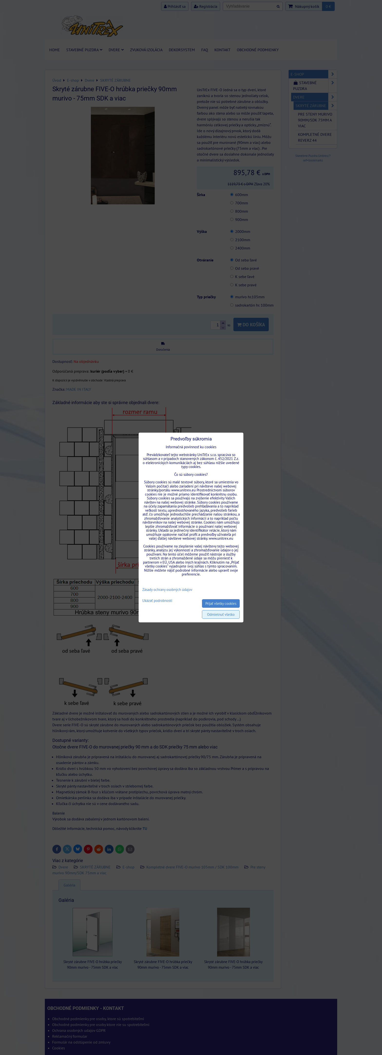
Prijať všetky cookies (220, 603)
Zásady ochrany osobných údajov (167, 589)
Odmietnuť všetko (221, 614)
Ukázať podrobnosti (157, 601)
